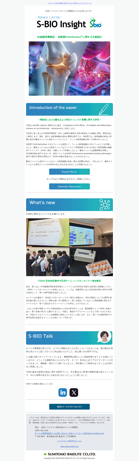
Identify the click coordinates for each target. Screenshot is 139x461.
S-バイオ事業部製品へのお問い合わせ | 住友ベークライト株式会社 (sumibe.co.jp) (69, 433)
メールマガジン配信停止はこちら (69, 441)
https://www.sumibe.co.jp (69, 446)
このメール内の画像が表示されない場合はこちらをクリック (69, 3)
